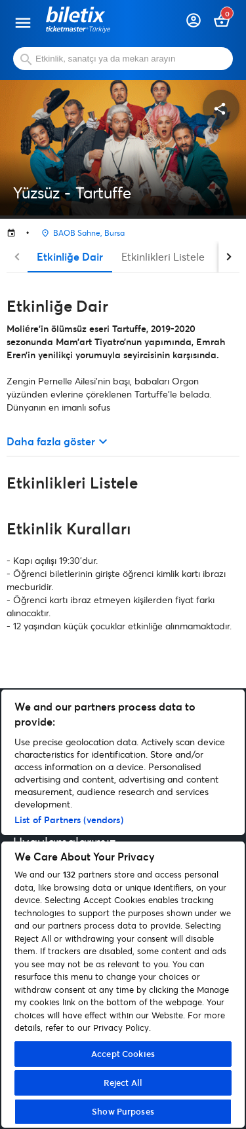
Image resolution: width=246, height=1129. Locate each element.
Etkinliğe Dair (70, 256)
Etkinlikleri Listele (163, 256)
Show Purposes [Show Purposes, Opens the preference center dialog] (123, 1111)
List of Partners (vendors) (68, 819)
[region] (123, 908)
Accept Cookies (123, 1054)
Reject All (123, 1082)
